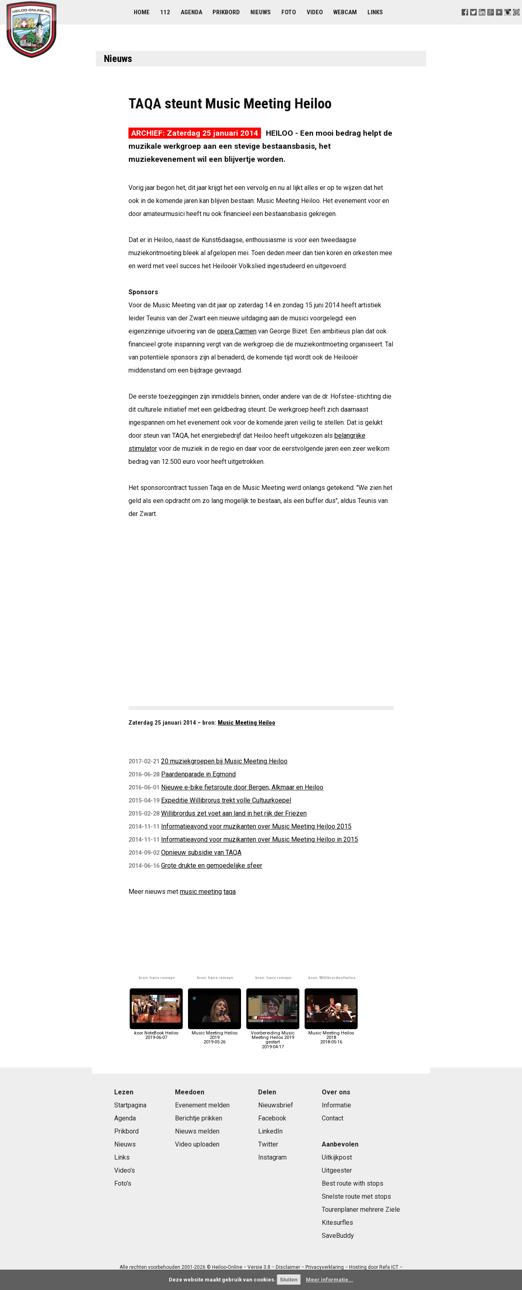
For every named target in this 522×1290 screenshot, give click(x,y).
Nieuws (260, 12)
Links (375, 12)
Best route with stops (352, 1183)
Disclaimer (288, 1267)
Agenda (191, 12)
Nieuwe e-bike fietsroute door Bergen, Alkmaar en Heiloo (242, 787)
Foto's (122, 1183)
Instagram (272, 1157)
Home (142, 12)
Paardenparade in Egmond (198, 774)
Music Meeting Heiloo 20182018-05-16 (331, 1035)
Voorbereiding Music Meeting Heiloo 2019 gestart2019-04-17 (272, 1038)
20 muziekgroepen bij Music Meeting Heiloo (224, 761)
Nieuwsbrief (275, 1105)
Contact (332, 1118)
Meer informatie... (329, 1280)
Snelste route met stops (356, 1196)
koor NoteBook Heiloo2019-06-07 (156, 1033)
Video (315, 12)
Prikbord (226, 12)
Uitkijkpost (337, 1157)
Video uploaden (197, 1144)
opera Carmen (237, 331)
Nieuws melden (197, 1131)
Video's (124, 1170)
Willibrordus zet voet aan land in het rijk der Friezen (234, 813)
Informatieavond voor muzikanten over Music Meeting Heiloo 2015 (256, 826)
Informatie (336, 1105)
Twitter (268, 1144)
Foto (288, 12)
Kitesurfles (337, 1222)
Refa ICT (388, 1267)
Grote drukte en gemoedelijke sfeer (211, 865)
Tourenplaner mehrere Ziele (361, 1209)
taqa (229, 891)
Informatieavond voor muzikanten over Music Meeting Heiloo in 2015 (259, 839)
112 (165, 12)
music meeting (201, 891)
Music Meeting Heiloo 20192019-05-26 (214, 1035)
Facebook (272, 1118)
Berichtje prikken (198, 1118)
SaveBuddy (338, 1235)
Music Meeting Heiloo (246, 722)
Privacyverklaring (324, 1267)
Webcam (345, 12)
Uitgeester (337, 1170)
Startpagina (130, 1105)
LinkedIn (270, 1131)
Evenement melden (202, 1105)
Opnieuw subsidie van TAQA (201, 852)
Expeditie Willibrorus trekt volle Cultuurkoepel (226, 800)
